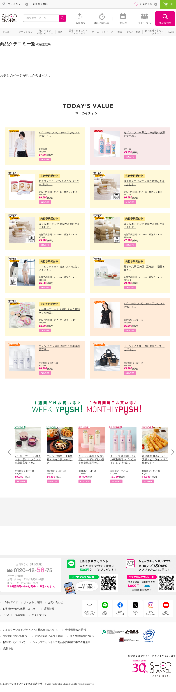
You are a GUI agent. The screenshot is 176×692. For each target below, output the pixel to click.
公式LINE (104, 612)
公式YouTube (166, 612)
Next (172, 452)
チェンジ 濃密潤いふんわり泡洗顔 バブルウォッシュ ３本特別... (123, 459)
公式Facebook (120, 612)
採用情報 (8, 648)
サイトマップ (39, 615)
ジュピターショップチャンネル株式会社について (30, 629)
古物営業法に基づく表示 (49, 636)
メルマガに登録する (89, 612)
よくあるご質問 (33, 602)
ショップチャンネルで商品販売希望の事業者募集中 (61, 642)
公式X (135, 612)
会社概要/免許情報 (75, 629)
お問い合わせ (55, 602)
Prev (11, 452)
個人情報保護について (82, 636)
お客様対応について (14, 642)
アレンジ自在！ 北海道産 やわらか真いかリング (60, 459)
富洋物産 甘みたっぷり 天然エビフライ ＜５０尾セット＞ (155, 459)
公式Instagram (150, 612)
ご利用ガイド (10, 602)
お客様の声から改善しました (19, 608)
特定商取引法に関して (15, 636)
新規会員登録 (40, 4)
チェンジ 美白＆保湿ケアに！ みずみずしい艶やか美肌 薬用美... (91, 459)
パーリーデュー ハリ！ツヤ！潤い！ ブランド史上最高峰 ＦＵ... (28, 459)
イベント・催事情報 (14, 615)
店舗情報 (49, 608)
